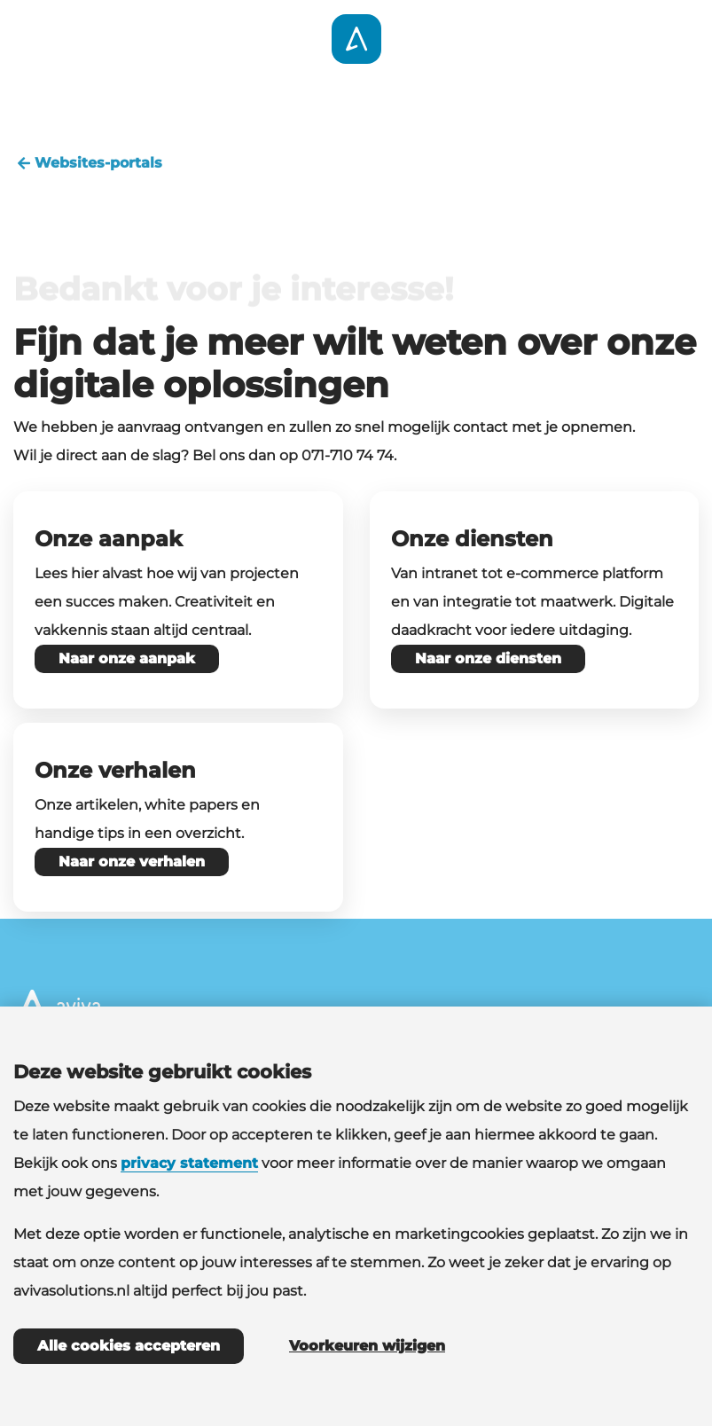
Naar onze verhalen (132, 861)
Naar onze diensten (488, 658)
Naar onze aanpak (127, 658)
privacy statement (189, 1163)
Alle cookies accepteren (128, 1345)
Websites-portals (87, 163)
